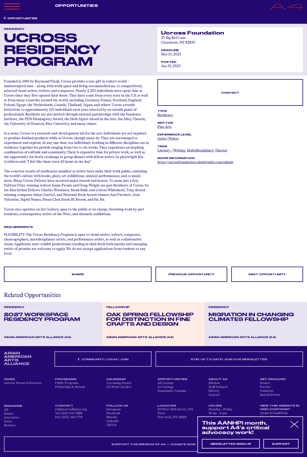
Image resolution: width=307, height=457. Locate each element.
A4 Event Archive (118, 387)
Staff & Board (218, 387)
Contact (230, 93)
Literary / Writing (171, 150)
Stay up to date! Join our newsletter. (229, 359)
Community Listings (171, 391)
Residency (165, 115)
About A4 (218, 379)
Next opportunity (267, 274)
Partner (265, 387)
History (214, 391)
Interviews (11, 417)
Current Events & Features (23, 383)
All (6, 409)
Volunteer (267, 391)
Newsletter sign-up (230, 444)
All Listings (165, 383)
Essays (8, 413)
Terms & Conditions (274, 413)
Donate (265, 383)
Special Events (270, 395)
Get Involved (273, 379)
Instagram (113, 409)
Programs (66, 379)
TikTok (111, 425)
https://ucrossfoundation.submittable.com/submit (195, 162)
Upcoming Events (118, 383)
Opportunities (76, 5)
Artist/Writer (168, 139)
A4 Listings (165, 387)
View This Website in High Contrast (279, 407)
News (8, 421)
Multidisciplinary (200, 150)
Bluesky (111, 417)
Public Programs (67, 383)
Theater (221, 150)
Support (281, 444)
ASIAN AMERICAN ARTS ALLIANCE (17, 358)
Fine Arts (164, 127)
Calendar (116, 379)
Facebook (113, 413)
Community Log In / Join (103, 359)
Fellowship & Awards (70, 387)
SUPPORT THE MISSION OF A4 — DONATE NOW (153, 444)
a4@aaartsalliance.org (71, 409)
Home (9, 379)
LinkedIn (112, 421)
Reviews (9, 425)
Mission (214, 383)
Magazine (13, 406)
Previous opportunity (191, 274)
